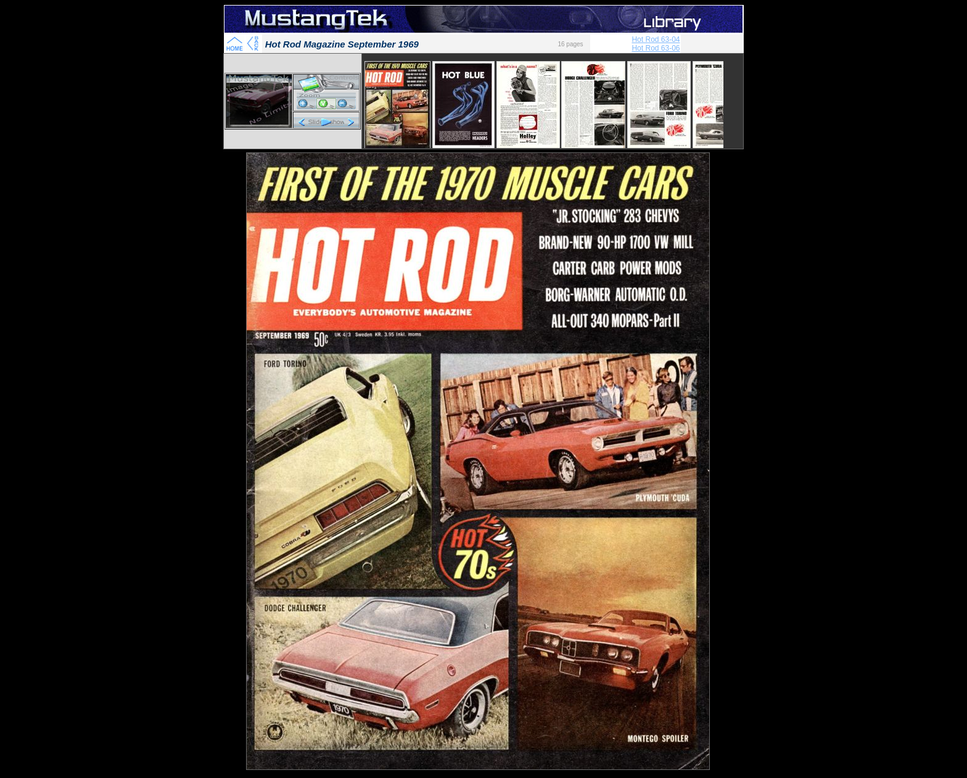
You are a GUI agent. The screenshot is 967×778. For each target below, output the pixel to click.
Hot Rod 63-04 (656, 39)
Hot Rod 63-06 (656, 48)
